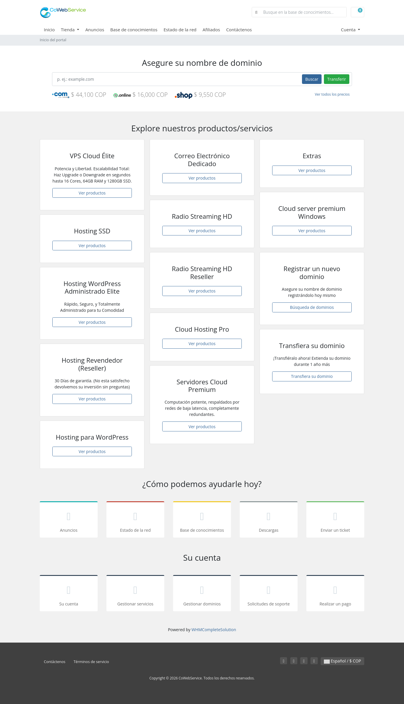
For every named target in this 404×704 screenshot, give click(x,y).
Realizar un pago (335, 594)
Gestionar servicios (135, 594)
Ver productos (92, 193)
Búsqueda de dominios (312, 307)
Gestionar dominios (202, 594)
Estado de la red (180, 29)
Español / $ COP (342, 661)
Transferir (336, 79)
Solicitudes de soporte (269, 594)
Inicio (49, 29)
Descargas (269, 520)
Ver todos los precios (332, 94)
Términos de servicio (91, 661)
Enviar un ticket (335, 520)
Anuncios (94, 29)
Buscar (311, 79)
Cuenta (349, 29)
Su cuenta (69, 594)
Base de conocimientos (133, 29)
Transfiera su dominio (312, 376)
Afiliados (211, 29)
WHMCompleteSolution (213, 629)
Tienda (68, 29)
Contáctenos (239, 29)
